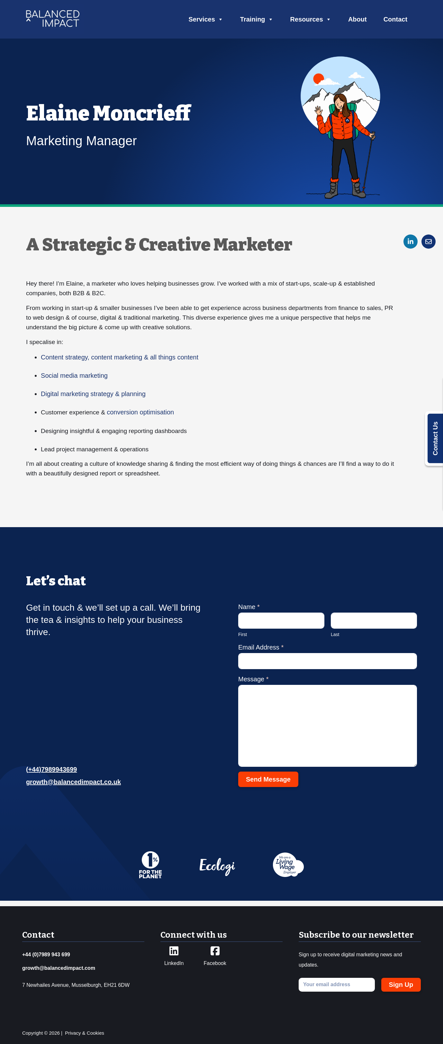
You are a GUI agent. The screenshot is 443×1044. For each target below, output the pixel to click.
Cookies (95, 1033)
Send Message (268, 784)
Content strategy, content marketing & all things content (121, 361)
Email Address (261, 652)
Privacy (73, 1033)
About (357, 19)
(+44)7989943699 (51, 774)
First (242, 639)
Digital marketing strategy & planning (94, 397)
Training (257, 19)
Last (335, 639)
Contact (395, 19)
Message (253, 684)
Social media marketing (75, 379)
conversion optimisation (144, 416)
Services (206, 19)
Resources (310, 19)
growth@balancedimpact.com (58, 968)
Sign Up (401, 984)
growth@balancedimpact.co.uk (73, 787)
